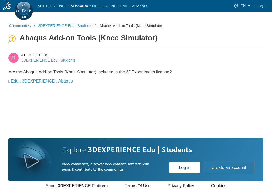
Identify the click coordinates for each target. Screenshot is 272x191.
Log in (184, 167)
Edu (14, 81)
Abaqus (65, 81)
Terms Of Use (138, 186)
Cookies (219, 186)
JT (23, 55)
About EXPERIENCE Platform (76, 186)
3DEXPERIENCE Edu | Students (48, 60)
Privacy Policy (181, 186)
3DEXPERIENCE (38, 81)
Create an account (228, 167)
